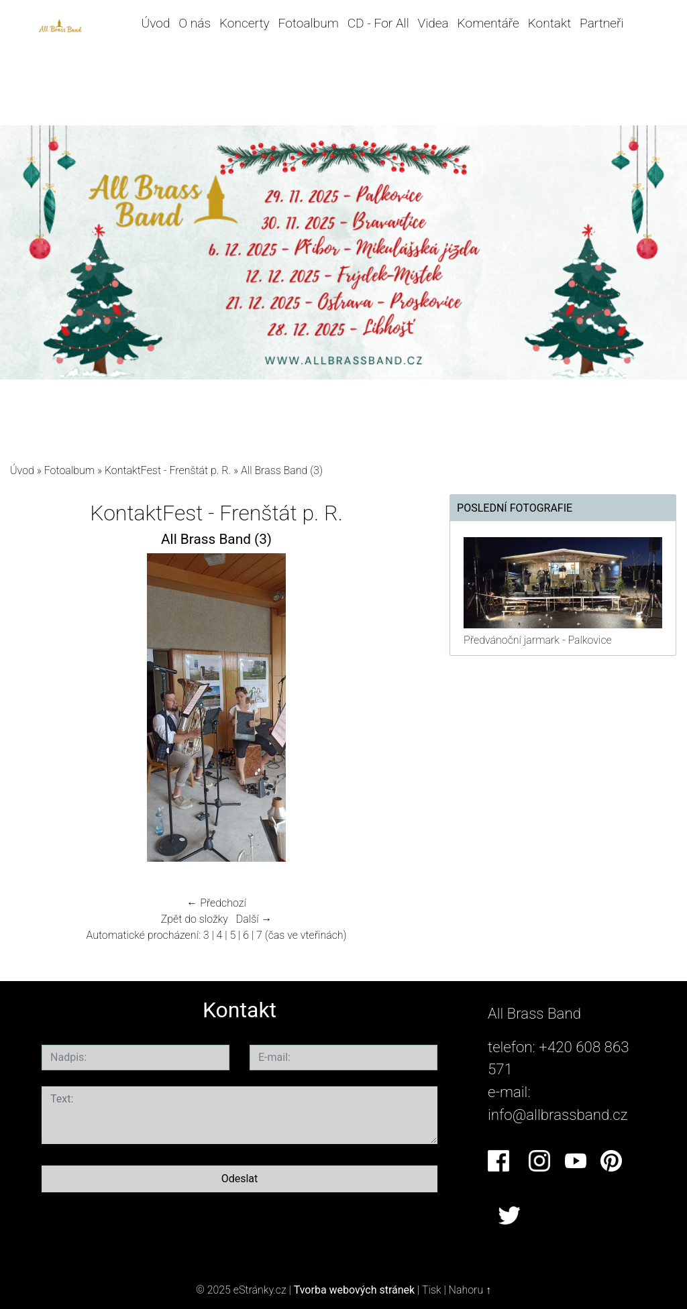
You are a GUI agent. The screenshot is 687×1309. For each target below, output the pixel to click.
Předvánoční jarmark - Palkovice (538, 640)
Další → (254, 919)
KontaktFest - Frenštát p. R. (168, 470)
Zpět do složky (194, 919)
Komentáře (488, 23)
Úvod (156, 23)
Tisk (431, 1290)
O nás (194, 23)
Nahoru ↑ (470, 1290)
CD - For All (378, 23)
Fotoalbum (308, 23)
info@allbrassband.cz (558, 1114)
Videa (433, 23)
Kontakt (550, 23)
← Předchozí (216, 903)
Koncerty (244, 23)
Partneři (602, 23)
